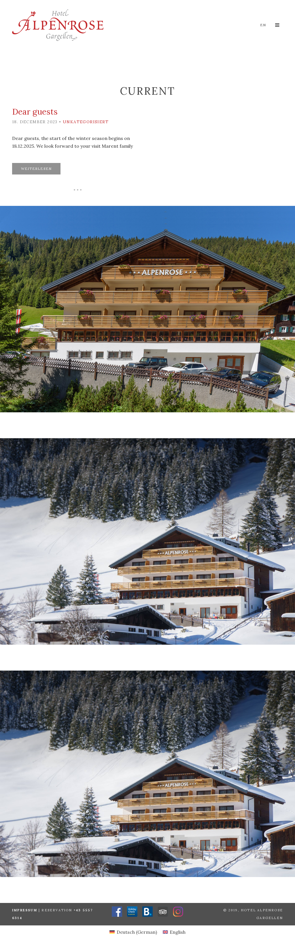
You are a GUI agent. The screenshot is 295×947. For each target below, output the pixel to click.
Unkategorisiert (86, 121)
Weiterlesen (36, 168)
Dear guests (35, 112)
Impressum (24, 910)
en (263, 25)
